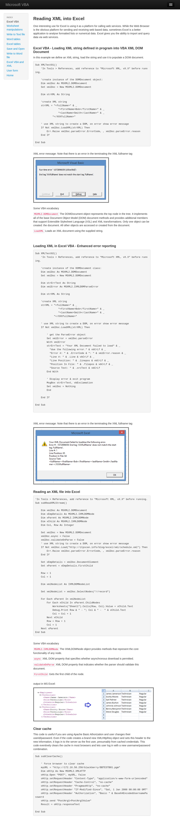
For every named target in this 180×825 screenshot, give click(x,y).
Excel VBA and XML (15, 64)
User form (12, 70)
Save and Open (16, 48)
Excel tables (13, 43)
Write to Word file (14, 55)
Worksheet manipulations (15, 27)
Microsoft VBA (17, 5)
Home (10, 75)
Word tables (13, 39)
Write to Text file (16, 34)
